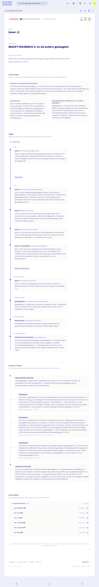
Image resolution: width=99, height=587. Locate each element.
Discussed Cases (22, 562)
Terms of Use (17, 566)
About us (39, 562)
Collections (12, 562)
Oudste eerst (15, 142)
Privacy (10, 566)
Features (31, 562)
